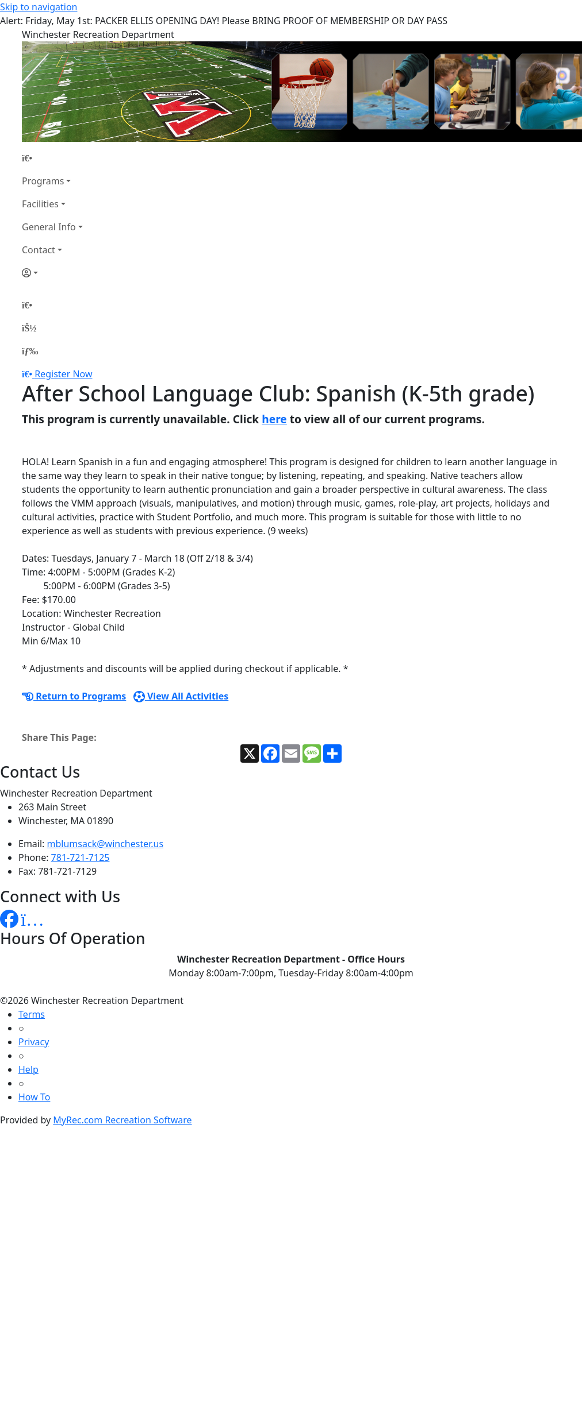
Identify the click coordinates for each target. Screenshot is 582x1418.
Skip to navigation (38, 7)
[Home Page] (52, 157)
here (274, 419)
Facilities (40, 204)
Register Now (63, 374)
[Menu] (30, 350)
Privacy (33, 1042)
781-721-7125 (80, 857)
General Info (49, 227)
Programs (43, 181)
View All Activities (181, 696)
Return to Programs (74, 696)
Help (28, 1069)
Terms (31, 1014)
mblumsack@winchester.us (105, 843)
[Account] (52, 272)
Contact (38, 250)
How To (34, 1097)
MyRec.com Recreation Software (122, 1120)
